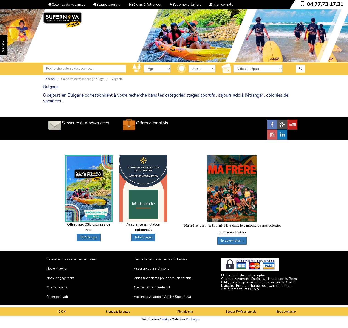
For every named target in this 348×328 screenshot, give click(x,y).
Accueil (50, 79)
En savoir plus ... (232, 240)
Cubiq (164, 319)
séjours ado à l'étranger (240, 95)
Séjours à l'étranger (144, 4)
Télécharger (89, 237)
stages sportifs (200, 95)
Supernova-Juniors (185, 4)
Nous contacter (286, 312)
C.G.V (62, 312)
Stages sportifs (106, 4)
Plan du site (185, 312)
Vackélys (192, 319)
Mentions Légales (118, 312)
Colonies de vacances (66, 4)
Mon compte (221, 4)
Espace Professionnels (241, 312)
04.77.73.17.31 (325, 4)
